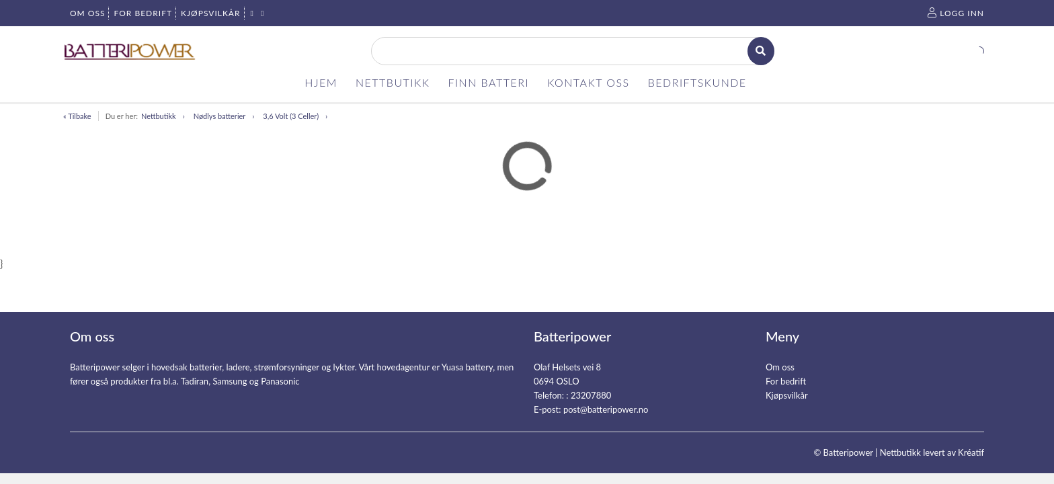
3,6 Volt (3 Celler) (291, 116)
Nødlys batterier (220, 116)
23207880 (591, 395)
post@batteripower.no (606, 409)
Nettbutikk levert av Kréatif (932, 452)
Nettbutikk (158, 116)
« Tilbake (77, 116)
